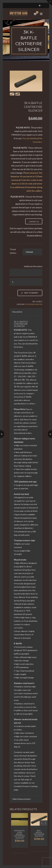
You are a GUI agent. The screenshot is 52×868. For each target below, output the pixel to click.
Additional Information (33, 266)
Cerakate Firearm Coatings (26, 786)
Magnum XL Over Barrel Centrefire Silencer (19, 834)
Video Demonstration (21, 799)
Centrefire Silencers (33, 304)
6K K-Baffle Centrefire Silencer (39, 833)
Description (17, 312)
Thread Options (13, 251)
